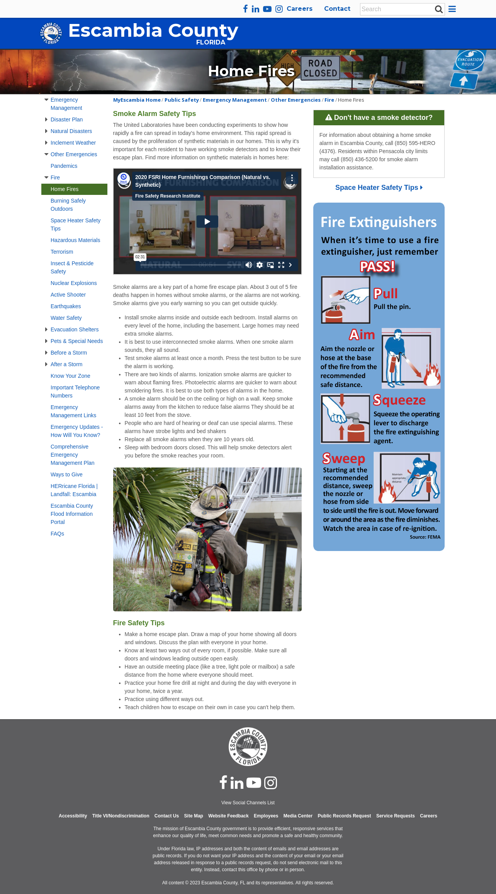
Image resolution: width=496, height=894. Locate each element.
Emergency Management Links (73, 411)
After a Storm (66, 364)
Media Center (298, 816)
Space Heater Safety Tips (75, 224)
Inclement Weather (73, 143)
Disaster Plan (67, 119)
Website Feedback (228, 816)
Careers (300, 8)
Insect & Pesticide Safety (72, 267)
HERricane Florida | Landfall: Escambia (74, 490)
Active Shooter (68, 295)
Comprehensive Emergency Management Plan (73, 455)
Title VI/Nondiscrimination (120, 816)
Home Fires (64, 189)
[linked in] (237, 783)
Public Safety (182, 99)
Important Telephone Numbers (75, 391)
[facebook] (245, 9)
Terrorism (62, 252)
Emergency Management (66, 104)
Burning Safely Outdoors (68, 205)
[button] (453, 9)
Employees (266, 816)
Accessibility (73, 816)
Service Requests (395, 816)
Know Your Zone (70, 376)
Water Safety (66, 318)
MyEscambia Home (137, 99)
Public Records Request (344, 816)
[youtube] (267, 9)
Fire (55, 177)
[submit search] (439, 9)
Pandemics (64, 166)
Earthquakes (66, 306)
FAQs (57, 534)
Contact (337, 8)
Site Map (193, 816)
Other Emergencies (74, 154)
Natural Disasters (71, 131)
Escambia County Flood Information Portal (72, 514)
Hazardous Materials (75, 240)
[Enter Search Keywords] (400, 9)
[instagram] (279, 9)
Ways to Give (67, 474)
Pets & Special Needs (77, 341)
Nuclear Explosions (74, 283)
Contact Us (167, 816)
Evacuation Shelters (75, 329)
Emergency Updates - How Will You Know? (77, 431)
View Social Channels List (248, 802)
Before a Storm (69, 353)
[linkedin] (255, 9)
